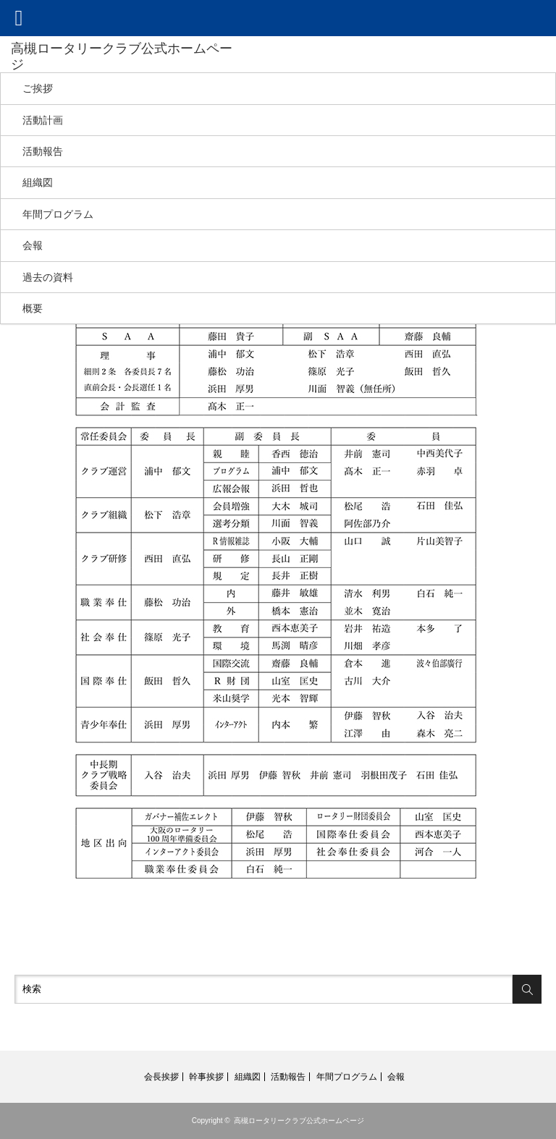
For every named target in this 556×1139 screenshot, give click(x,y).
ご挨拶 (37, 88)
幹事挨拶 (206, 1076)
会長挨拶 (161, 1076)
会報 (32, 245)
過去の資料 (47, 277)
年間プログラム (57, 214)
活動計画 (42, 120)
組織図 (37, 182)
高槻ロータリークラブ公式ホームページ (299, 1121)
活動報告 (42, 151)
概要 (32, 308)
